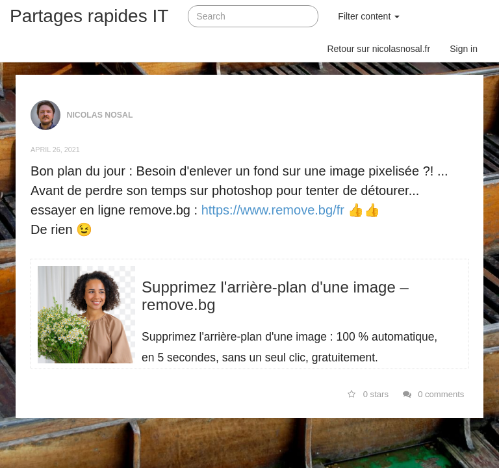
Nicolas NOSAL (100, 114)
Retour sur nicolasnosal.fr (378, 49)
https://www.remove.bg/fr (272, 210)
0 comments (434, 394)
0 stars (368, 394)
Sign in (464, 49)
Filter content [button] (369, 16)
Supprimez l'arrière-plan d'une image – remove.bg (275, 295)
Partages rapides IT (89, 16)
